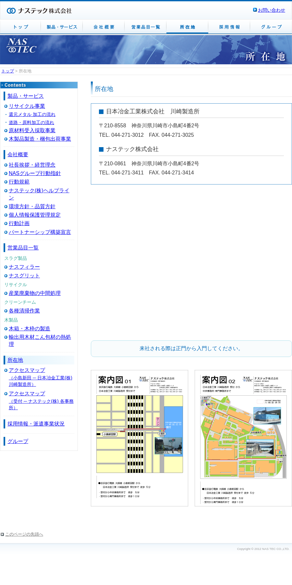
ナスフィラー (24, 267)
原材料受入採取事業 (32, 130)
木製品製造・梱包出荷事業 (40, 139)
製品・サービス (25, 96)
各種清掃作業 (24, 310)
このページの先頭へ (24, 534)
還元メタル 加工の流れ (32, 114)
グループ (17, 441)
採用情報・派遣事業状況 (36, 423)
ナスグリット (24, 275)
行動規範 (19, 181)
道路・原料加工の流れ (31, 122)
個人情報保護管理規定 (35, 215)
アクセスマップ (27, 370)
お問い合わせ (271, 10)
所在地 (15, 360)
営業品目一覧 (23, 247)
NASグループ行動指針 (35, 173)
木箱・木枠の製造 (29, 328)
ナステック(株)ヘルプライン (39, 194)
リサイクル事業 (27, 106)
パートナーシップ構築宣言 (40, 232)
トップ (7, 71)
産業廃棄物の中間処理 (35, 293)
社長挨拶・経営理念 (32, 165)
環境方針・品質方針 (32, 206)
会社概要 (17, 154)
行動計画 (19, 223)
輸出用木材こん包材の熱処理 (40, 340)
